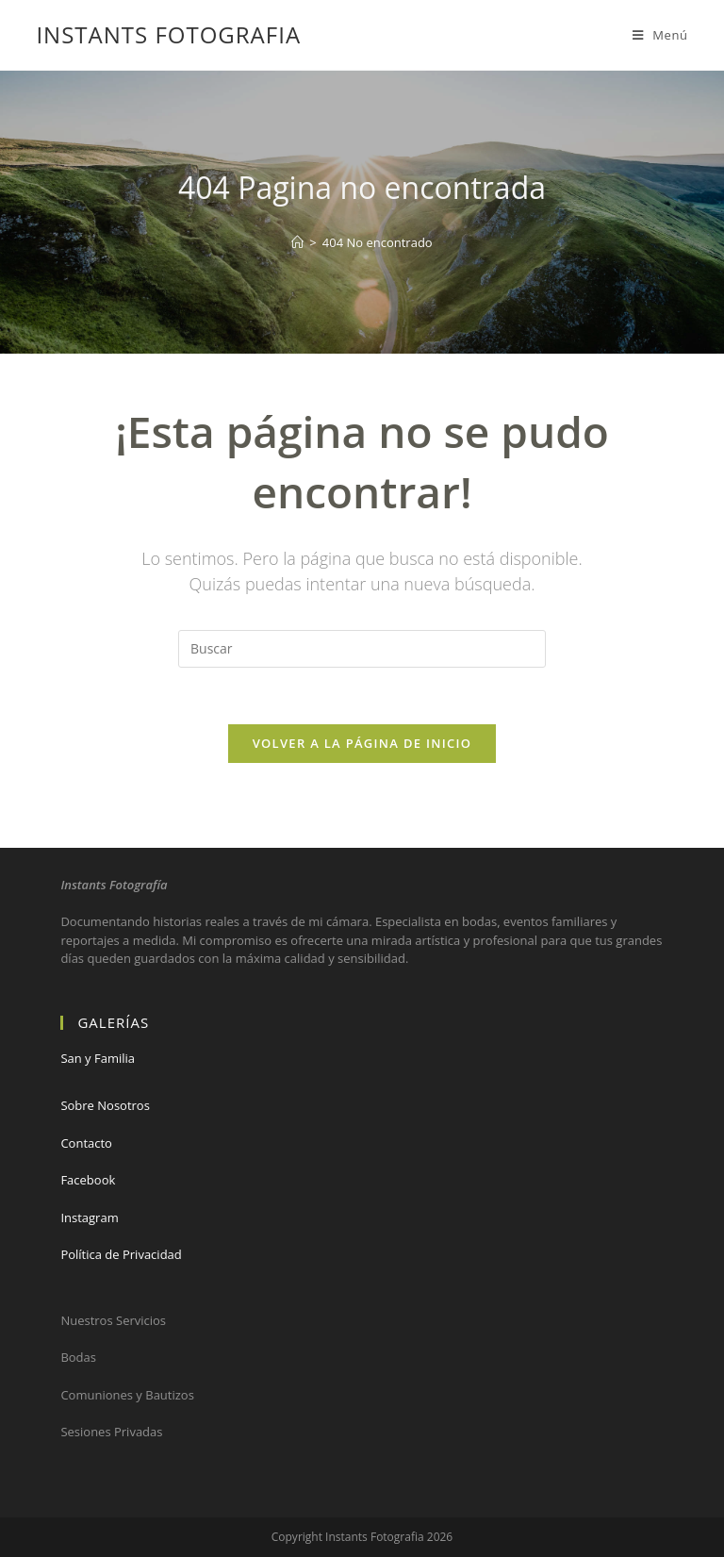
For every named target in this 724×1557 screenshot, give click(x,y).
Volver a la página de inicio (362, 743)
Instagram (89, 1217)
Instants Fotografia (168, 34)
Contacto (86, 1143)
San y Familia (97, 1058)
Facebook (87, 1179)
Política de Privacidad (120, 1254)
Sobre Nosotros (104, 1105)
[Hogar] (297, 242)
